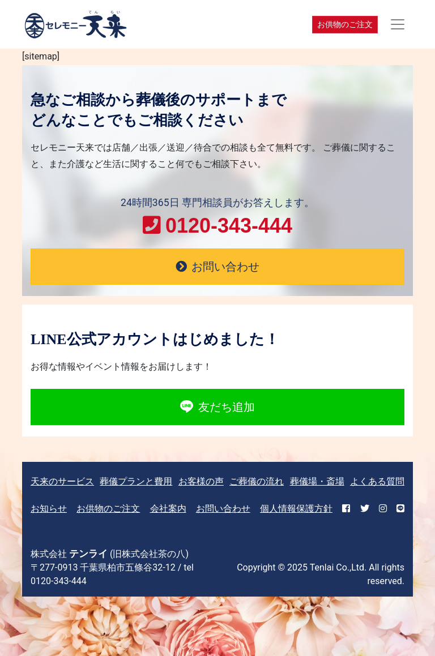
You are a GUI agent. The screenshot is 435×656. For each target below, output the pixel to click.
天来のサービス (62, 481)
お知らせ (49, 508)
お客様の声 (201, 481)
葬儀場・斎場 (317, 481)
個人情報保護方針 (296, 508)
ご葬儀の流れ (256, 481)
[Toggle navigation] (397, 24)
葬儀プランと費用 (136, 481)
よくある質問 (377, 481)
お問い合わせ (223, 508)
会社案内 (168, 508)
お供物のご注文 (345, 24)
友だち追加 (217, 407)
